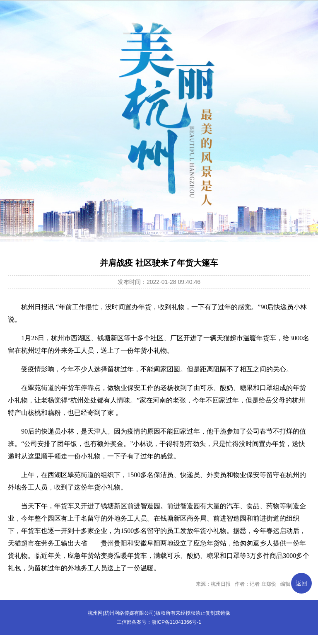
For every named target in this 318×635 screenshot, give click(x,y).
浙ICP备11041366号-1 (176, 622)
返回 (301, 583)
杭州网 (95, 613)
